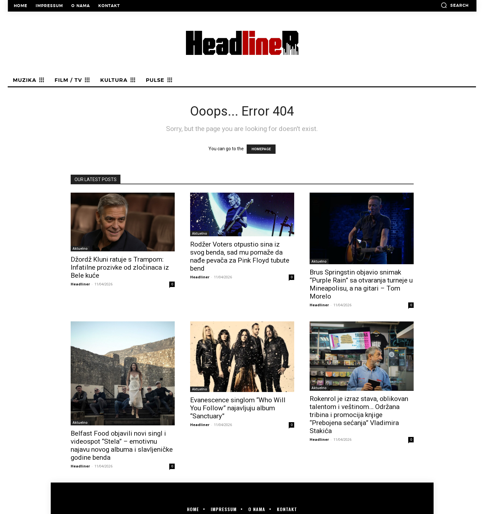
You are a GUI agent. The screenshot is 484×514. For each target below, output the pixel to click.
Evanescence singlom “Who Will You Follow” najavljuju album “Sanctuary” (238, 408)
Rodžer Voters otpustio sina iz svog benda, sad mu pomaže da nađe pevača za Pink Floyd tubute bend (239, 256)
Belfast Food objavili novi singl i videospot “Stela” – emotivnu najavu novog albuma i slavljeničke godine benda (122, 445)
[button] (455, 5)
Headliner (80, 284)
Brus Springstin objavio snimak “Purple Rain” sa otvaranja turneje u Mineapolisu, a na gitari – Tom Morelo (361, 284)
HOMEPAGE (261, 149)
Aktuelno (80, 248)
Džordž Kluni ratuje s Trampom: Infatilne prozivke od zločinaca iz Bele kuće (120, 267)
